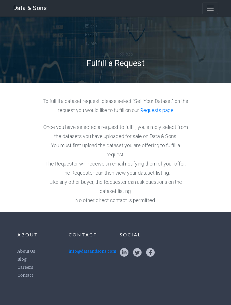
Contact (25, 275)
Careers (25, 267)
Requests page (156, 110)
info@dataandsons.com (92, 251)
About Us (26, 251)
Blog (22, 259)
